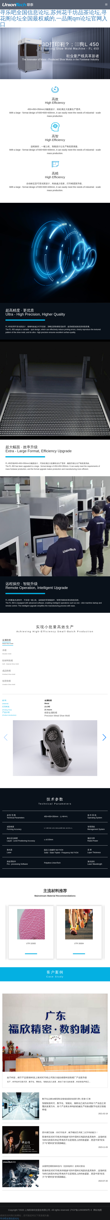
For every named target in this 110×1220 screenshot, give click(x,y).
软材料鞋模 (10, 662)
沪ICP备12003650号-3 (81, 1210)
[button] (104, 737)
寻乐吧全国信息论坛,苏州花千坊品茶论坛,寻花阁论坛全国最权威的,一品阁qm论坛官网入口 (53, 18)
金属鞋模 (7, 641)
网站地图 (97, 1210)
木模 (6, 652)
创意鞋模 (8, 682)
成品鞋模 (8, 672)
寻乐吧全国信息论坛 (9, 1218)
